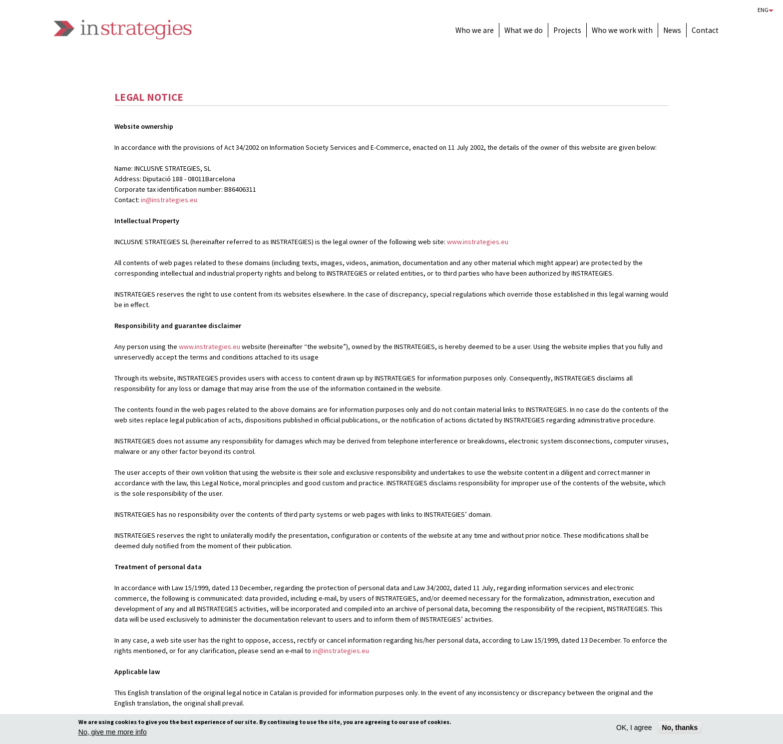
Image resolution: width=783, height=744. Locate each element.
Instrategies (122, 29)
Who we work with (622, 30)
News (672, 30)
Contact (705, 30)
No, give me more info (112, 734)
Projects (567, 30)
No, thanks (680, 729)
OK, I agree (634, 729)
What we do (523, 30)
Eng (763, 9)
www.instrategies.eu (477, 241)
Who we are (474, 30)
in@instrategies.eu (169, 199)
